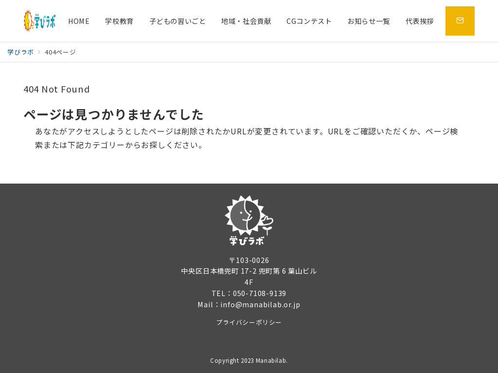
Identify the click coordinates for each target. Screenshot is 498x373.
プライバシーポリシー (249, 322)
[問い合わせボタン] (460, 21)
